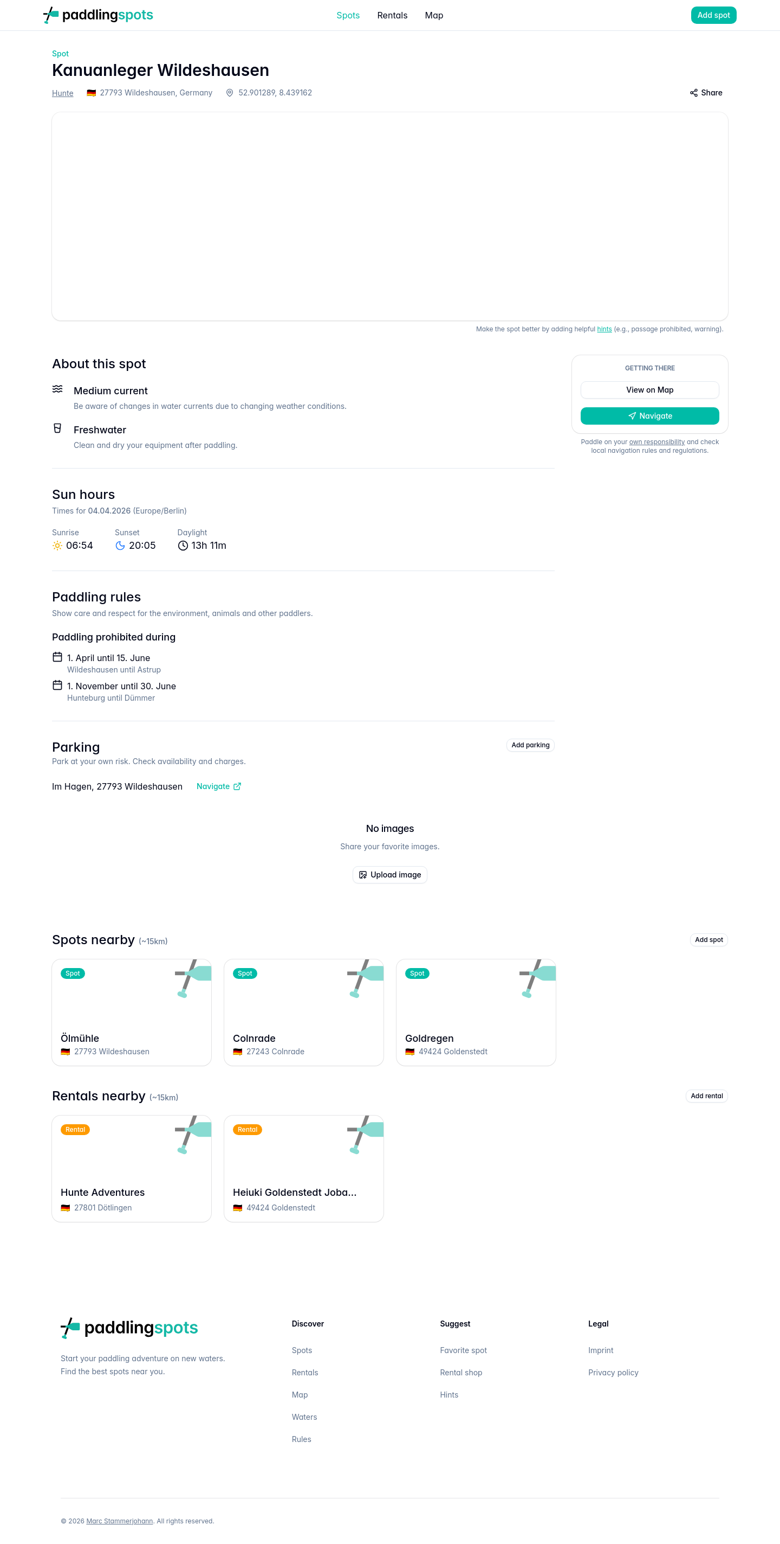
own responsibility (657, 442)
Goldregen (476, 1038)
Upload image (390, 874)
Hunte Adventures (132, 1192)
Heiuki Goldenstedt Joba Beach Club (304, 1192)
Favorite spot (463, 1350)
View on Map (649, 389)
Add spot (714, 15)
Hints (449, 1394)
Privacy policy (613, 1372)
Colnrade (304, 1038)
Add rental (707, 1096)
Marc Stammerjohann (119, 1521)
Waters (304, 1416)
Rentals (393, 15)
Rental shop (461, 1372)
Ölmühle (132, 1038)
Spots (348, 15)
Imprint (600, 1350)
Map (434, 15)
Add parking (530, 745)
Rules (301, 1439)
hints (604, 329)
